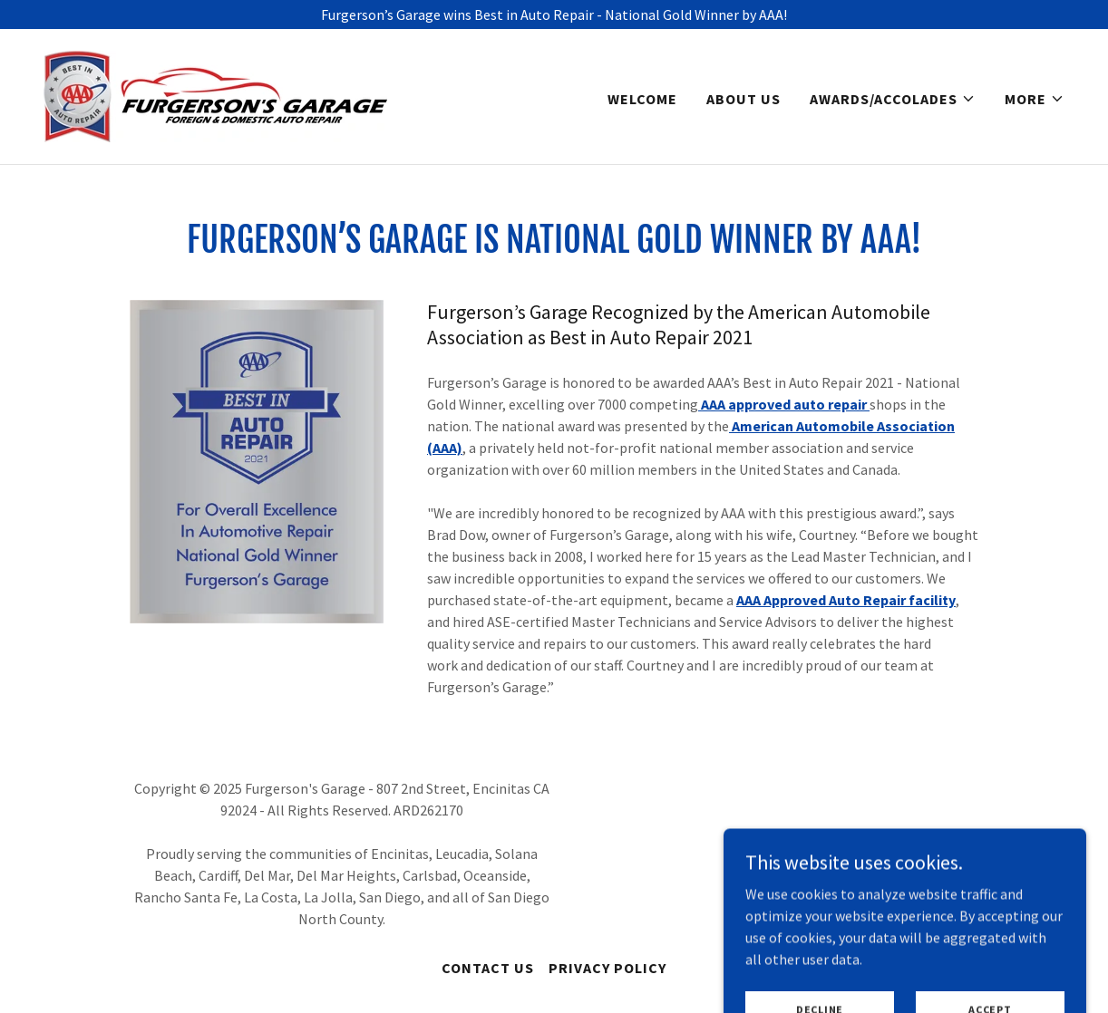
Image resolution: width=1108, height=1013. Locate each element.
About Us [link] (743, 99)
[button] (893, 99)
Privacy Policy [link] (607, 968)
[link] (215, 94)
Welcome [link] (642, 99)
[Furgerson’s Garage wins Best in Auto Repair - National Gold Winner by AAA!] (554, 14)
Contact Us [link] (488, 968)
